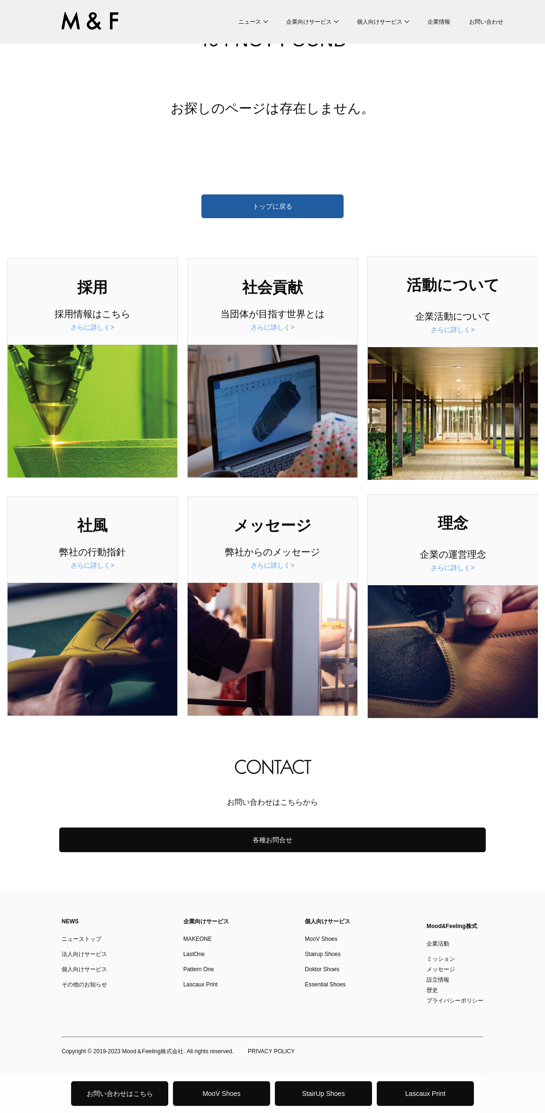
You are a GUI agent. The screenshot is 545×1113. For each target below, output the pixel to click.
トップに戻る (272, 206)
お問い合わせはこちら (120, 1093)
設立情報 (438, 979)
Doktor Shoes (322, 969)
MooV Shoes (221, 1093)
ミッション (441, 959)
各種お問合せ (272, 840)
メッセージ (441, 969)
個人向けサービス (379, 21)
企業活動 (438, 943)
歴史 (432, 990)
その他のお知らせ (84, 984)
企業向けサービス (309, 21)
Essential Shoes (325, 984)
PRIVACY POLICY (271, 1051)
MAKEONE (197, 939)
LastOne (194, 954)
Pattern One (198, 969)
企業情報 (438, 21)
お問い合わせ (486, 21)
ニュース (249, 21)
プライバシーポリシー (455, 1000)
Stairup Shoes (322, 954)
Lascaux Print (425, 1093)
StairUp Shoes (323, 1093)
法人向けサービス (84, 954)
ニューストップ (81, 939)
